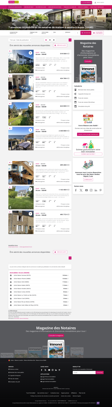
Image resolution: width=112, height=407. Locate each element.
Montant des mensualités (84, 90)
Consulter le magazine (56, 335)
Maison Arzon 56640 (41, 360)
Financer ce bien (40, 68)
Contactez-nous (54, 393)
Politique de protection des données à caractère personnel (44, 396)
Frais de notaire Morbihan (84, 102)
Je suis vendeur (86, 2)
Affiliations (74, 393)
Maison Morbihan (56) (29, 360)
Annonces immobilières (15, 7)
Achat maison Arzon (13, 247)
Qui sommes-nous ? (42, 393)
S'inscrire (100, 372)
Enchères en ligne (41, 7)
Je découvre (88, 179)
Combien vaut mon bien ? (88, 154)
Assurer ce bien (65, 68)
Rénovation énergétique (63, 70)
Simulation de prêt (82, 106)
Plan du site (82, 393)
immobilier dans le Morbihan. (21, 318)
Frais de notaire (81, 98)
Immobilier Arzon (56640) (19, 273)
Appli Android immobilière (48, 381)
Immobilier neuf (28, 7)
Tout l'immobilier (30, 393)
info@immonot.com (72, 400)
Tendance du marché (70, 7)
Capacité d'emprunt (82, 94)
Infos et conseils (83, 7)
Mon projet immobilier (97, 7)
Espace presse (65, 393)
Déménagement (40, 70)
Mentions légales (77, 396)
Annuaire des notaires (54, 7)
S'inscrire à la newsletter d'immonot (82, 369)
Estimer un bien (13, 369)
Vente (12, 360)
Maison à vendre (19, 360)
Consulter (88, 61)
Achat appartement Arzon (26, 247)
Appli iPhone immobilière (48, 376)
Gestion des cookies (66, 396)
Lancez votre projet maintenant (88, 134)
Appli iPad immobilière (47, 379)
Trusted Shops (67, 388)
